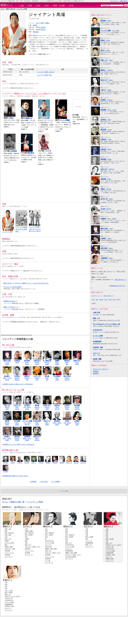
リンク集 (47, 560)
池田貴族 (27, 436)
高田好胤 (103, 129)
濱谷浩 (37, 405)
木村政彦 (13, 151)
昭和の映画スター (109, 296)
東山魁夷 (77, 405)
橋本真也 (30, 153)
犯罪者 (108, 40)
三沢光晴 (46, 118)
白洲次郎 (103, 139)
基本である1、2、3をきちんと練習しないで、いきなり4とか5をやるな (26, 283)
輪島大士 (29, 118)
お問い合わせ (123, 1)
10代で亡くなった (97, 296)
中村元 (67, 421)
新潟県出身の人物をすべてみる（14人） (16, 476)
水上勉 (103, 209)
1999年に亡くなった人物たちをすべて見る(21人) (18, 444)
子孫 (6, 536)
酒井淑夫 (17, 436)
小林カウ (103, 90)
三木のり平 (17, 405)
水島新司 (5, 471)
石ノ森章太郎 (47, 360)
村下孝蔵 (17, 421)
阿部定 (103, 40)
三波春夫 (12, 462)
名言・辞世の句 (9, 532)
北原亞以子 (37, 360)
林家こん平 (69, 462)
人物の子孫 (96, 312)
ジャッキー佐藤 (27, 421)
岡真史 (103, 189)
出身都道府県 (97, 341)
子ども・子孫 (8, 590)
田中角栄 (5, 462)
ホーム (2, 9)
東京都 (27, 364)
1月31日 (43, 29)
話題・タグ (96, 318)
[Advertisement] (45, 183)
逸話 (6, 544)
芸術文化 (37, 362)
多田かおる (47, 405)
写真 (30, 6)
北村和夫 (103, 119)
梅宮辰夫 (67, 360)
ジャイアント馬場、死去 (44, 75)
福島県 (7, 424)
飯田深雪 (55, 462)
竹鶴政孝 (103, 218)
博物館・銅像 (109, 558)
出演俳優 (7, 550)
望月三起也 (67, 376)
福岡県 (7, 364)
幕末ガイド (52, 525)
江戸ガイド (32, 525)
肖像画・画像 (8, 546)
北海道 (77, 424)
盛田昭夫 (57, 421)
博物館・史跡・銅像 (51, 548)
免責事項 (96, 373)
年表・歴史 (8, 534)
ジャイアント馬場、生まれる (45, 72)
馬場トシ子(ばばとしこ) (11, 307)
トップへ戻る (64, 491)
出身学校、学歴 (98, 347)
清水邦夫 (76, 462)
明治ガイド (72, 525)
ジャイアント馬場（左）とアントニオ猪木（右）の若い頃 (35, 229)
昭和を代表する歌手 (114, 299)
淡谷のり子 (47, 421)
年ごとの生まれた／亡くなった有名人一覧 (106, 324)
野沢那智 (27, 360)
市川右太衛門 (37, 421)
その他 (7, 362)
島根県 (67, 424)
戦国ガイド (12, 525)
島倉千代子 (77, 360)
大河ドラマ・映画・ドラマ (32, 546)
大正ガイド (93, 525)
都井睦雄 (103, 159)
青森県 (47, 424)
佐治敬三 (7, 436)
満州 (67, 364)
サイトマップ (114, 1)
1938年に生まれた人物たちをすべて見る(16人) (18, 384)
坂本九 (103, 50)
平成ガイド (12, 579)
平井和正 (17, 376)
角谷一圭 (7, 405)
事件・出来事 (59, 6)
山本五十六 (83, 462)
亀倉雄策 (62, 462)
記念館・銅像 (97, 359)
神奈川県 (17, 379)
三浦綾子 (77, 421)
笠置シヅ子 (104, 60)
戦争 (66, 531)
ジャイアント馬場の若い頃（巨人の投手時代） (21, 229)
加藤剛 (57, 360)
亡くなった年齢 (98, 335)
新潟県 (35, 25)
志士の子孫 (48, 546)
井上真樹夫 (57, 376)
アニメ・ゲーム (9, 552)
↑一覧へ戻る (44, 481)
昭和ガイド (113, 525)
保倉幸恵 (103, 179)
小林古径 (41, 462)
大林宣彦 (17, 360)
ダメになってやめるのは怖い (13, 287)
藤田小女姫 (7, 360)
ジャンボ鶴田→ (56, 481)
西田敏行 (103, 20)
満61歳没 (36, 32)
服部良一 (103, 70)
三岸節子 (67, 405)
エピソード (96, 353)
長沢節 (7, 421)
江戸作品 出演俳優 (70, 556)
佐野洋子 (27, 376)
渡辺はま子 (37, 436)
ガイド (7, 5)
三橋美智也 (104, 258)
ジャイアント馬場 (22, 9)
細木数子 (7, 376)
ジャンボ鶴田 (65, 120)
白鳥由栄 (103, 149)
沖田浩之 (57, 405)
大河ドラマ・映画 (10, 548)
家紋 (6, 531)
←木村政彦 (32, 481)
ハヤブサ (48, 151)
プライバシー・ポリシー (100, 369)
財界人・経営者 (57, 422)
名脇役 (94, 303)
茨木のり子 (104, 169)
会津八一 (34, 462)
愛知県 (67, 409)
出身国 (7, 540)
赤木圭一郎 (104, 199)
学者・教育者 (27, 407)
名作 (47, 6)
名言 (38, 6)
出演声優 (7, 554)
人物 (22, 6)
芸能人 (47, 23)
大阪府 (7, 409)
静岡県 (57, 364)
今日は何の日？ (98, 330)
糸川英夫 (27, 405)
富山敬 (47, 376)
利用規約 (96, 371)
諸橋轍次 (48, 462)
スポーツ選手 (40, 23)
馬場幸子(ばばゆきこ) (10, 301)
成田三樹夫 (104, 248)
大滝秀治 (19, 462)
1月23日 (43, 27)
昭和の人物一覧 (10, 9)
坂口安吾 (26, 462)
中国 (27, 379)
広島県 (17, 362)
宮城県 (47, 364)
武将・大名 (8, 529)
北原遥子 (103, 238)
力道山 (11, 118)
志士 (46, 529)
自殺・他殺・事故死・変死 (99, 299)
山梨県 (57, 379)
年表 (71, 6)
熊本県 (17, 424)
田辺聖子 (103, 100)
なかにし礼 (37, 376)
